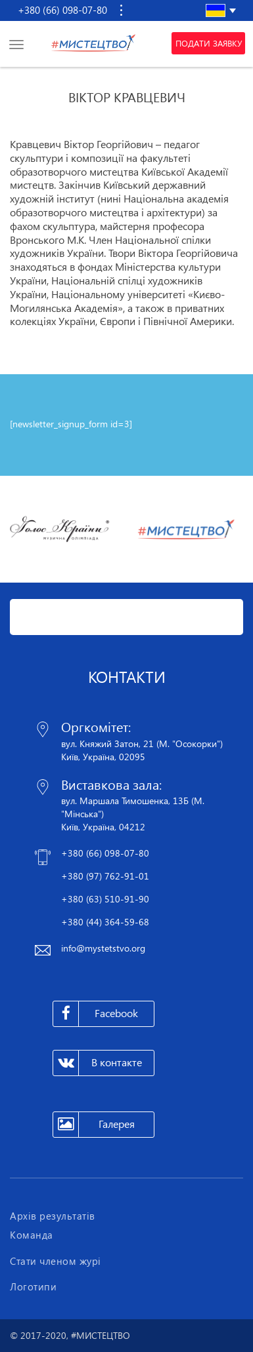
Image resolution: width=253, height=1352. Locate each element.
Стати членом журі (55, 1260)
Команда (31, 1234)
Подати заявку (208, 43)
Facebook (95, 1013)
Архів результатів (52, 1215)
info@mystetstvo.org (103, 948)
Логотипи (33, 1286)
